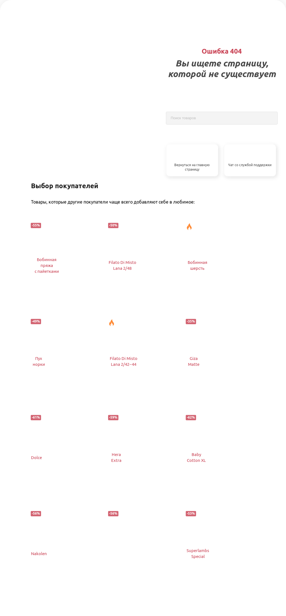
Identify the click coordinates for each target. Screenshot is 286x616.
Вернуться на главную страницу (192, 167)
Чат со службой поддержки (249, 165)
